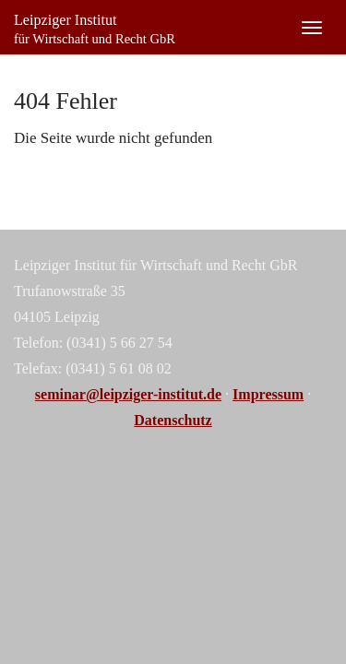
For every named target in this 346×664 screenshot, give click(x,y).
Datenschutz (172, 420)
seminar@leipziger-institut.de (128, 394)
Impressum (268, 394)
